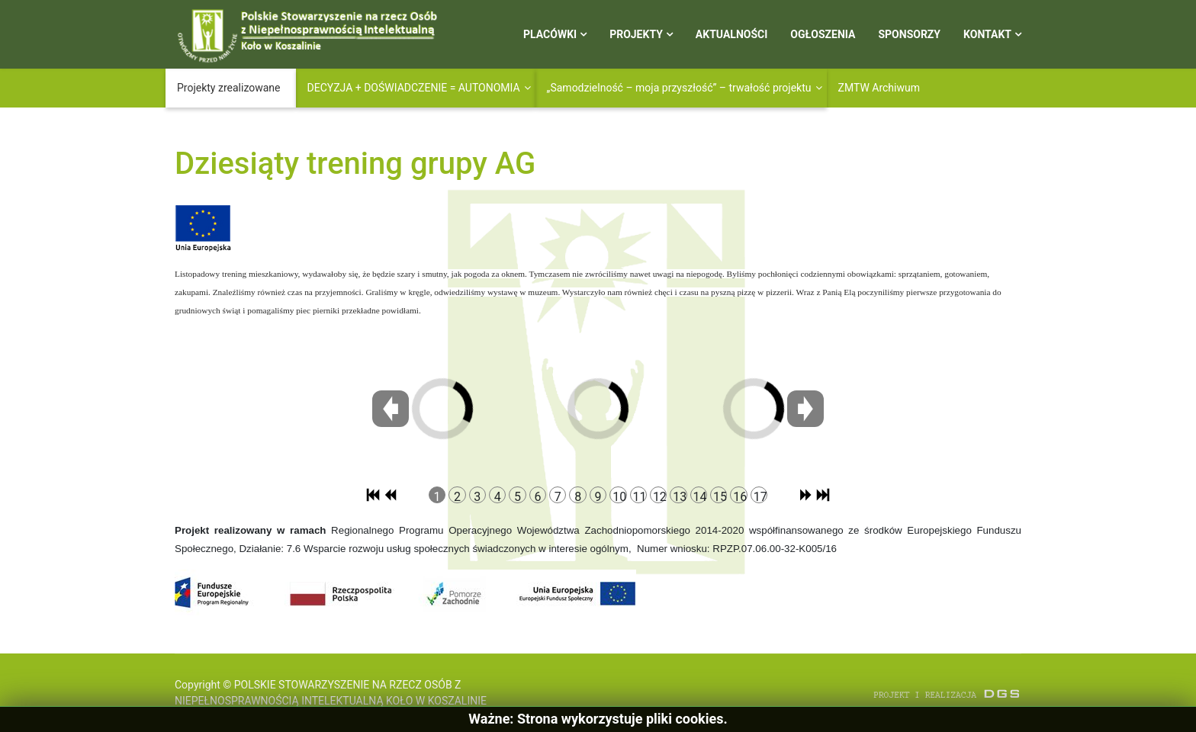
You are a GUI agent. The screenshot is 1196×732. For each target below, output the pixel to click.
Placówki (550, 34)
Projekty (636, 34)
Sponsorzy (909, 34)
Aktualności (731, 34)
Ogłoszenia (822, 34)
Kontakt (987, 34)
